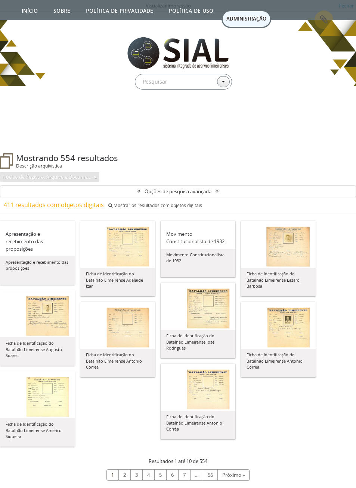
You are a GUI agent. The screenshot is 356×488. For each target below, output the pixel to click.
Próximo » (233, 475)
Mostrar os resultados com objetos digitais (155, 205)
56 (210, 475)
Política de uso (191, 10)
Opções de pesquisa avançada (178, 191)
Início (30, 10)
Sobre (61, 10)
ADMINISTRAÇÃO (246, 18)
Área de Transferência (324, 19)
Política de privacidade (119, 10)
